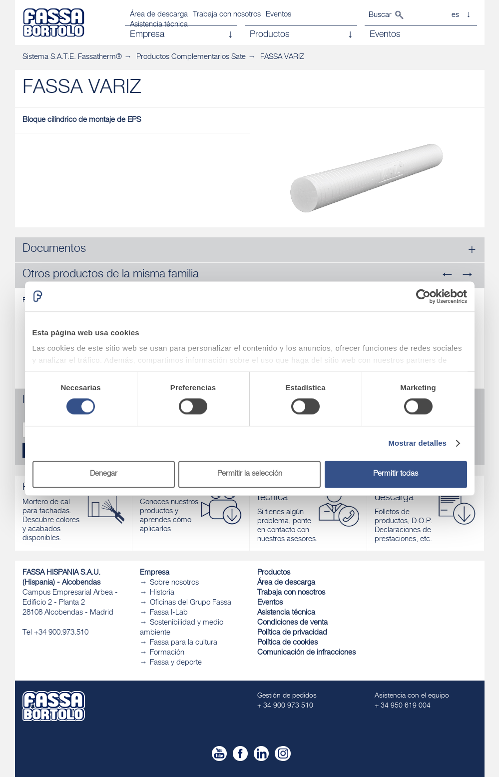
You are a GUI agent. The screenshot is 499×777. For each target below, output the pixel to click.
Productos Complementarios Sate (191, 57)
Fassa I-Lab (169, 613)
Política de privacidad (292, 633)
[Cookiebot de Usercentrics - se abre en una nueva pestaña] (423, 296)
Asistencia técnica (286, 613)
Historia (162, 593)
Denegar (103, 474)
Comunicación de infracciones (306, 653)
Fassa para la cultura (183, 643)
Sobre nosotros (174, 583)
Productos (273, 573)
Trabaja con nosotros (227, 14)
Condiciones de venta (292, 623)
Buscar (380, 15)
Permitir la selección (249, 474)
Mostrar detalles (417, 443)
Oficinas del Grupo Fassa (190, 603)
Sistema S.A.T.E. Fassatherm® (72, 57)
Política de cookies (287, 643)
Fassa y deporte (176, 663)
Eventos (278, 14)
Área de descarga (159, 14)
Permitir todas (395, 474)
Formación (167, 653)
